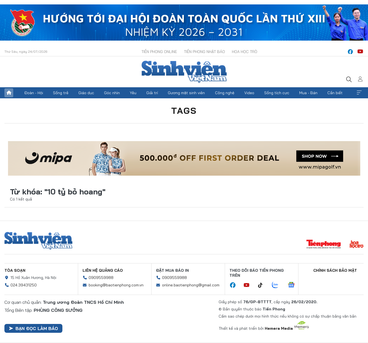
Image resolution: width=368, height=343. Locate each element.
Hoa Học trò (244, 51)
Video (249, 92)
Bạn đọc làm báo (33, 328)
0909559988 (101, 277)
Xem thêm (359, 92)
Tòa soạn (14, 270)
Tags (184, 110)
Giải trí (152, 92)
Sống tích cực (276, 92)
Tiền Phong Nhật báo (204, 51)
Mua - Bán (308, 92)
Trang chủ (8, 92)
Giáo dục (86, 92)
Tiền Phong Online (159, 51)
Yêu (133, 92)
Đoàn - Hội (33, 92)
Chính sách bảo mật (335, 270)
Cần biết (335, 92)
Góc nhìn (112, 92)
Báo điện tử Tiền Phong (184, 72)
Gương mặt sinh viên (186, 92)
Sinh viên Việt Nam (38, 241)
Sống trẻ (60, 92)
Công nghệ (224, 92)
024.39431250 (23, 285)
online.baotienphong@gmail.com (190, 285)
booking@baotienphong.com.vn (116, 285)
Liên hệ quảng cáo (103, 270)
